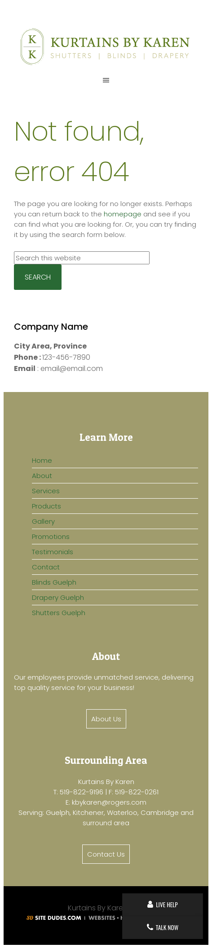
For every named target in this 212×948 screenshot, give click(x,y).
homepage (122, 214)
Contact (46, 567)
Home (42, 460)
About (42, 475)
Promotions (51, 536)
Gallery (43, 521)
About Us (106, 719)
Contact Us (106, 854)
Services (46, 491)
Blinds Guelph (54, 582)
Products (46, 506)
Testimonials (52, 551)
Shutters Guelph (58, 612)
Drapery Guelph (58, 597)
